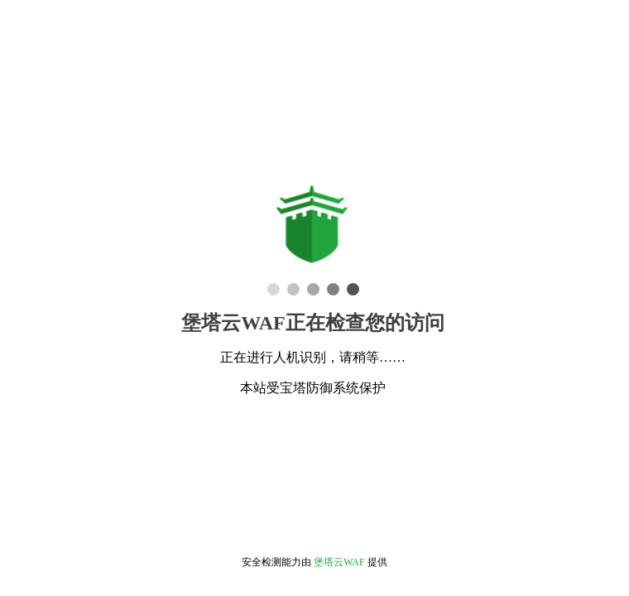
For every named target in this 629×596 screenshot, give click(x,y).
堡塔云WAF (339, 562)
